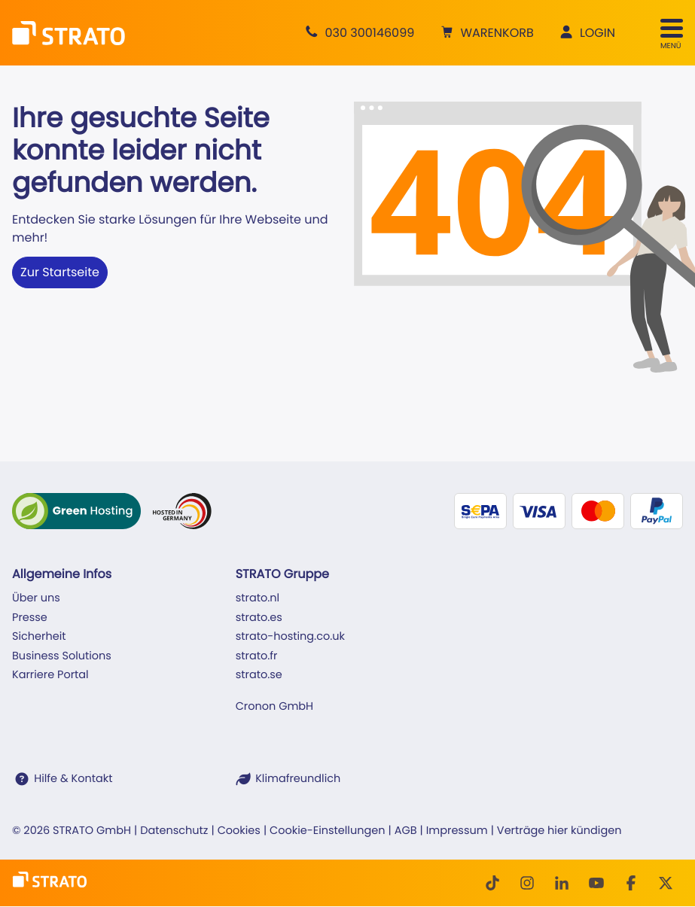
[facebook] (631, 883)
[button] (485, 33)
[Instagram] (527, 883)
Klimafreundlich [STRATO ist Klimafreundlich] (297, 779)
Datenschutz (174, 831)
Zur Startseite (59, 272)
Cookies (239, 831)
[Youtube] (596, 883)
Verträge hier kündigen (559, 831)
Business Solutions (61, 656)
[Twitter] (665, 883)
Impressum (457, 831)
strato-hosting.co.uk (290, 636)
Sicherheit (39, 636)
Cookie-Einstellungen (327, 831)
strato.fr (257, 656)
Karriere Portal (50, 675)
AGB (406, 831)
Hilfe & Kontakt (73, 779)
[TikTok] (492, 883)
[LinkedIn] (561, 883)
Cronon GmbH (274, 706)
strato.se (259, 675)
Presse (29, 617)
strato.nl (257, 598)
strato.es (259, 617)
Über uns (36, 598)
